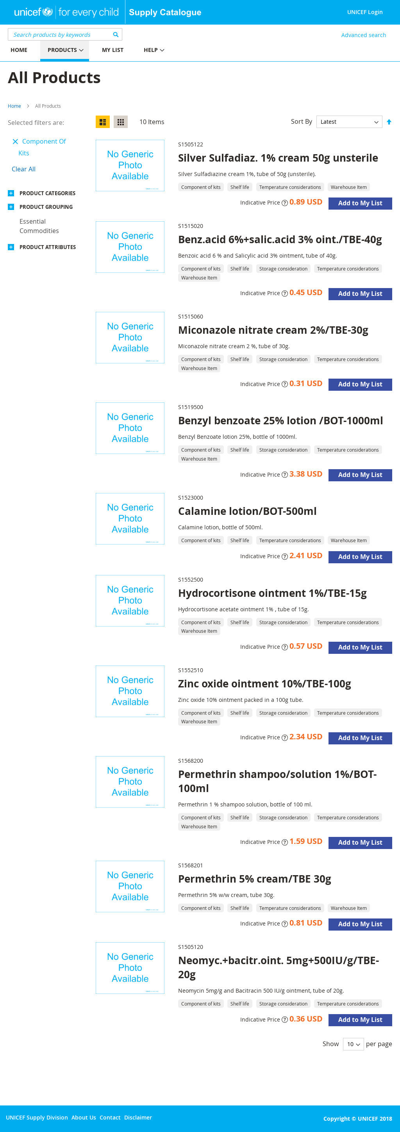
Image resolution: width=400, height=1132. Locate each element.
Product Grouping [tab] (46, 206)
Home (14, 106)
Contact (110, 1117)
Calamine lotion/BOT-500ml (247, 511)
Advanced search (363, 35)
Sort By (301, 121)
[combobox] (65, 34)
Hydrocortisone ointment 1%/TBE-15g (272, 593)
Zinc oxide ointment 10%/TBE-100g (264, 683)
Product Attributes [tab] (48, 247)
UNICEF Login (365, 12)
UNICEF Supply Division (37, 1117)
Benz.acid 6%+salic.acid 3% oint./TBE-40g (280, 239)
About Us (83, 1117)
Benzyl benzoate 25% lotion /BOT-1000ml (280, 420)
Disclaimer (138, 1117)
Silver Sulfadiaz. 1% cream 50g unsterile (278, 158)
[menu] (100, 51)
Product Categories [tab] (47, 193)
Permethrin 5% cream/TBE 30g (254, 879)
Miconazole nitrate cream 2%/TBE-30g (273, 330)
